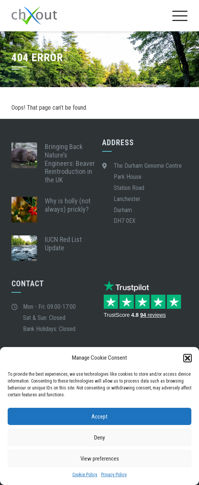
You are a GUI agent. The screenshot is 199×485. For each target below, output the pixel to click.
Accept (99, 416)
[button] (187, 358)
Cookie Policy (84, 474)
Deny (99, 437)
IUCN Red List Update (63, 243)
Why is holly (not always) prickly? (68, 205)
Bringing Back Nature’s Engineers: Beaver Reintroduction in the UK (70, 163)
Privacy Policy (114, 474)
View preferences (99, 458)
